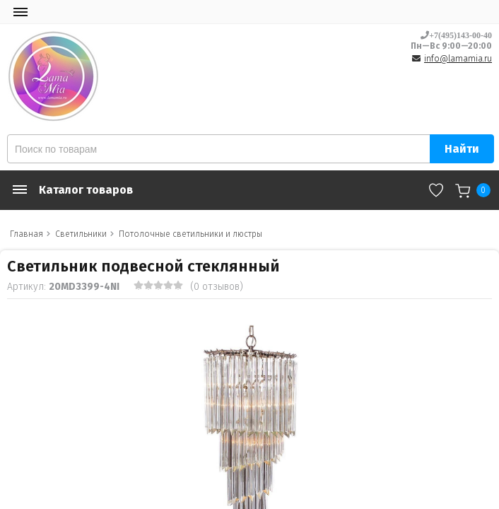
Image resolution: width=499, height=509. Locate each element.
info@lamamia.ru (458, 59)
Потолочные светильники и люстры (190, 234)
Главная (26, 234)
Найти (462, 149)
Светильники (81, 234)
